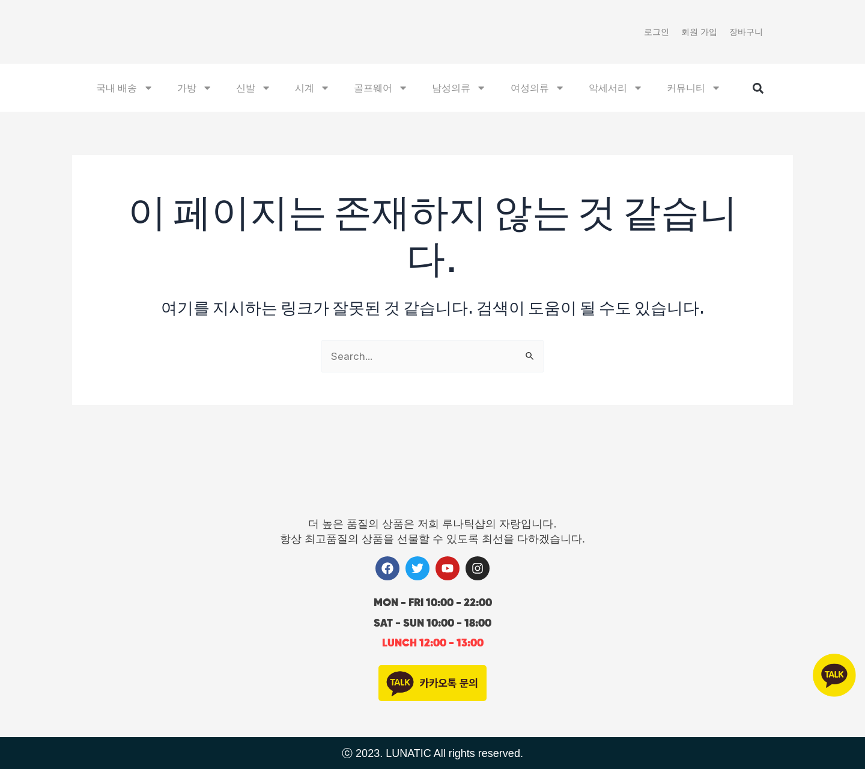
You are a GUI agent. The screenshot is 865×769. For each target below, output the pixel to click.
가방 (194, 89)
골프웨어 (381, 89)
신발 (253, 89)
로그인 (656, 32)
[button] (758, 90)
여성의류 (538, 89)
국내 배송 (124, 89)
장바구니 (746, 32)
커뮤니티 (694, 89)
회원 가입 (699, 32)
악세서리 (616, 89)
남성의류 (459, 89)
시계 (312, 89)
